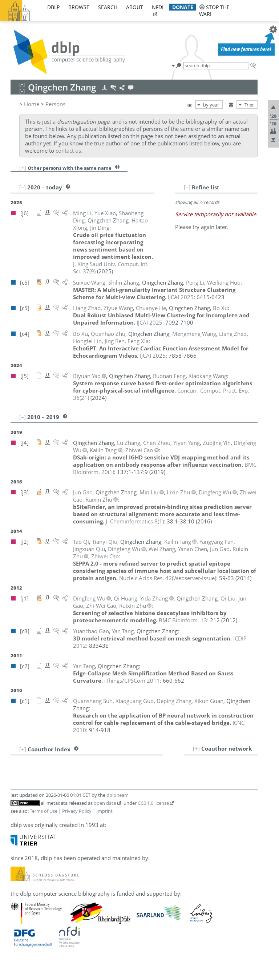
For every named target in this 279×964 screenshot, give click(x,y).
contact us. (69, 150)
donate (182, 7)
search (107, 7)
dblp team (117, 795)
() (135, 521)
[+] (22, 167)
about (134, 7)
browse (78, 7)
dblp (53, 7)
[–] (187, 187)
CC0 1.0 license (153, 803)
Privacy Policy (77, 811)
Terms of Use (43, 811)
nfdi (157, 7)
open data (105, 803)
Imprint (104, 811)
